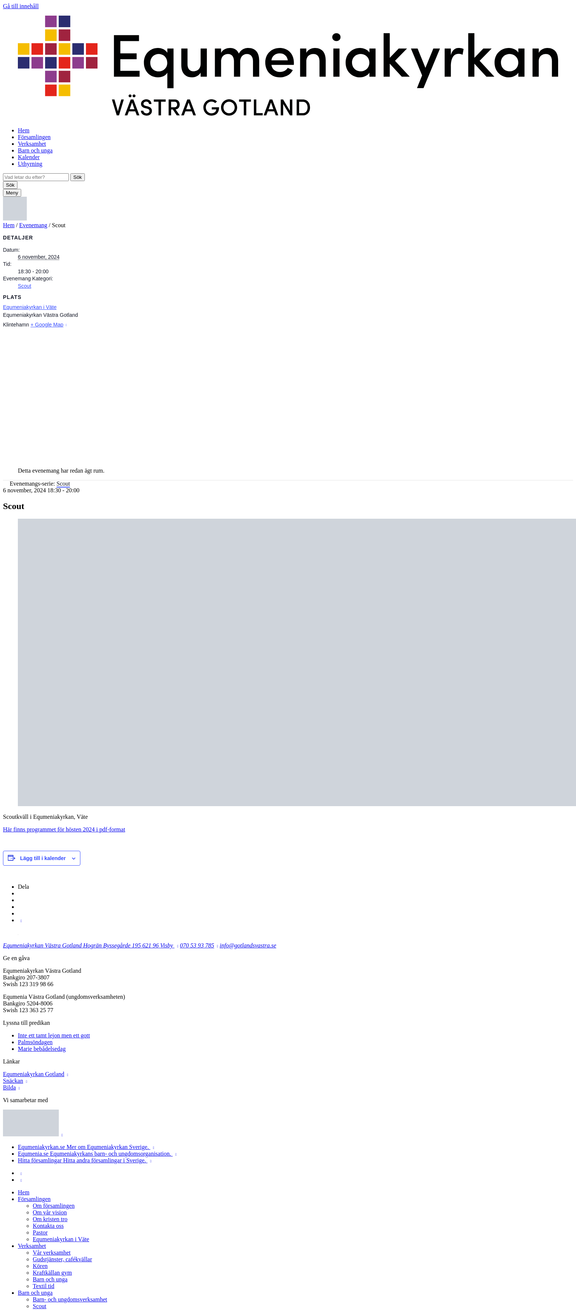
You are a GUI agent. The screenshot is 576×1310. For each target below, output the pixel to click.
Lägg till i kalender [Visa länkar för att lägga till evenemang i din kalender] (43, 858)
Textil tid (43, 1286)
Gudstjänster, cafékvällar (62, 1259)
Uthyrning (30, 164)
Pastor (40, 1232)
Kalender (29, 157)
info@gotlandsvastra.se (248, 945)
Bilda (9, 1087)
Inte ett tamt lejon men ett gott (54, 1035)
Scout (24, 286)
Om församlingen (53, 1206)
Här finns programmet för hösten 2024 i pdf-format (64, 829)
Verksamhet (32, 144)
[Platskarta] (288, 395)
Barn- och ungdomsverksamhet (70, 1299)
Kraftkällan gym (52, 1272)
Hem (23, 130)
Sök (77, 177)
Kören (40, 1266)
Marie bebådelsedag (41, 1049)
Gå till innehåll (21, 6)
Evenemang (33, 225)
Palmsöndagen (35, 1042)
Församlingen (34, 137)
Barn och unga (35, 150)
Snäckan (13, 1081)
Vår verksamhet (52, 1252)
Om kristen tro (50, 1219)
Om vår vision (50, 1212)
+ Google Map (47, 325)
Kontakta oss (48, 1226)
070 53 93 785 (197, 945)
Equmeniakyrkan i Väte (30, 307)
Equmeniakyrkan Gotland (33, 1074)
